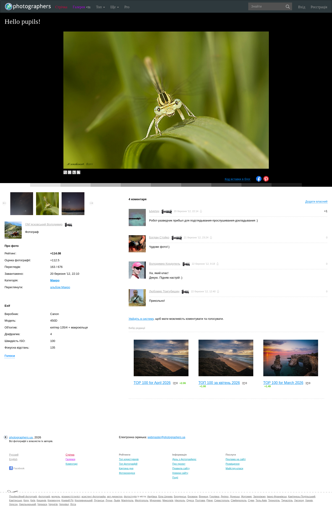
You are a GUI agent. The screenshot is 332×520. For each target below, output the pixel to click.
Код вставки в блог (238, 179)
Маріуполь (127, 500)
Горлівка (214, 496)
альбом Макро (60, 287)
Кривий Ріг (67, 500)
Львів (117, 500)
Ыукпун (154, 211)
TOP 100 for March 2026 (283, 383)
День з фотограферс (184, 459)
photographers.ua (21, 437)
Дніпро (224, 496)
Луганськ (99, 500)
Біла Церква (165, 496)
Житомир (246, 496)
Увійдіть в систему (141, 318)
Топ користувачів (129, 459)
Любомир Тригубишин (164, 291)
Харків (309, 500)
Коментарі (72, 463)
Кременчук (54, 500)
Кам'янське (15, 500)
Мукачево (155, 500)
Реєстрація (319, 7)
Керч (26, 500)
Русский (13, 454)
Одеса (190, 500)
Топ (100, 7)
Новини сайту (180, 473)
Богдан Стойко (159, 237)
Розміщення (233, 463)
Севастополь (221, 500)
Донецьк (235, 496)
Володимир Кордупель (164, 263)
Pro (126, 7)
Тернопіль (274, 500)
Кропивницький (84, 500)
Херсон (13, 504)
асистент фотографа (93, 496)
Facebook (16, 468)
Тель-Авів (261, 500)
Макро (55, 280)
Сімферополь (238, 500)
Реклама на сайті (236, 459)
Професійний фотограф (23, 496)
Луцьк (109, 500)
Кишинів (41, 500)
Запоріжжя (259, 496)
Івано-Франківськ (277, 496)
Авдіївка (152, 496)
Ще (114, 7)
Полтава (200, 500)
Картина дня (126, 468)
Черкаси (42, 504)
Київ (32, 500)
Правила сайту (181, 468)
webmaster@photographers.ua (166, 437)
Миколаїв (167, 500)
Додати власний (316, 201)
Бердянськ (180, 496)
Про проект (178, 463)
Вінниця (203, 496)
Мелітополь (141, 500)
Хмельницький (27, 504)
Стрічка (61, 7)
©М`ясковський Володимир (44, 224)
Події (175, 477)
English (13, 459)
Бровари (193, 496)
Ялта (73, 504)
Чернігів (53, 504)
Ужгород (299, 500)
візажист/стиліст (70, 496)
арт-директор (115, 496)
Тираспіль (287, 500)
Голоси (10, 355)
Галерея (82, 7)
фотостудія (130, 496)
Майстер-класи (234, 468)
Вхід (301, 7)
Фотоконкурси (127, 473)
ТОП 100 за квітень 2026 (219, 383)
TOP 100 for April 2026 (152, 383)
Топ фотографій (128, 463)
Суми (251, 500)
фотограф (44, 496)
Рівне (210, 500)
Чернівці (64, 504)
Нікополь (180, 500)
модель (56, 496)
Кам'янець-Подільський (301, 496)
